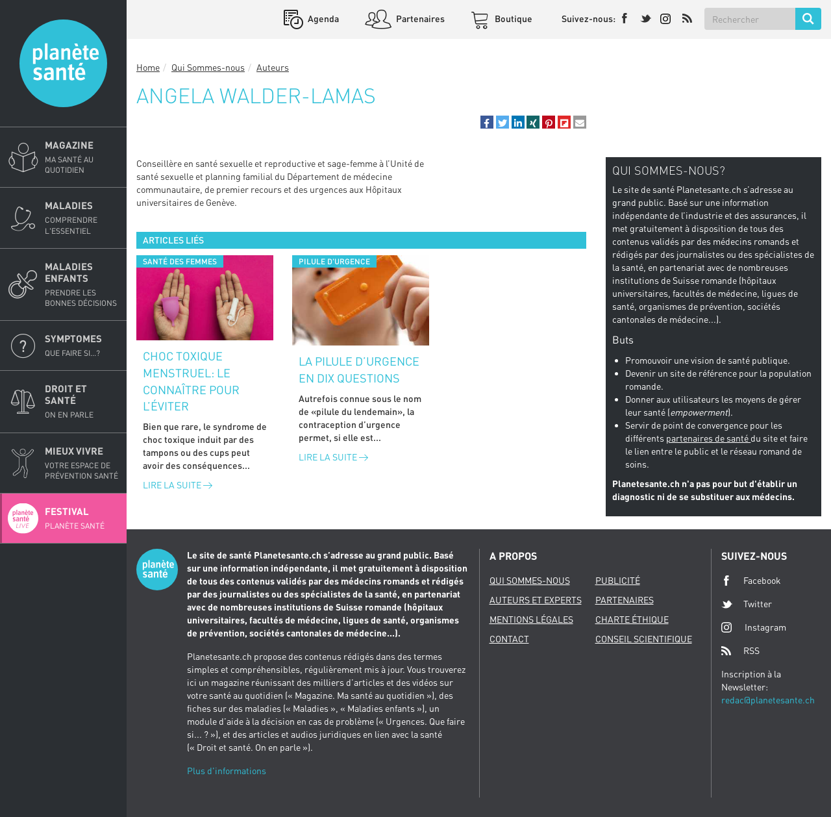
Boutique (512, 18)
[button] (486, 122)
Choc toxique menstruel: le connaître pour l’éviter (191, 381)
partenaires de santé (708, 438)
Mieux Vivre (82, 463)
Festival (82, 518)
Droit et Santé (82, 401)
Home (148, 67)
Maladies (82, 217)
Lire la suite (177, 484)
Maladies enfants (82, 284)
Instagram (753, 627)
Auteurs (272, 67)
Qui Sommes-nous (208, 67)
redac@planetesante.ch (768, 699)
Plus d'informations (226, 770)
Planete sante (63, 63)
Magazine (82, 157)
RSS (740, 650)
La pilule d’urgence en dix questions (359, 369)
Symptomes (82, 345)
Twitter (746, 603)
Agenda (322, 18)
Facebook (751, 580)
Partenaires (419, 18)
